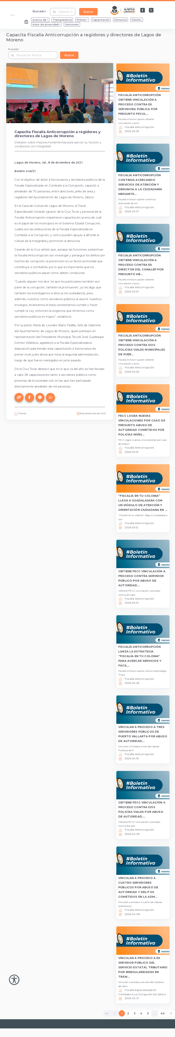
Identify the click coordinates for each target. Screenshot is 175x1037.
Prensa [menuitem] (81, 19)
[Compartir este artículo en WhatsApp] (50, 397)
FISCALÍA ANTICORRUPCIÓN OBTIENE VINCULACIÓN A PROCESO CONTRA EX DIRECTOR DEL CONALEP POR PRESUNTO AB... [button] (141, 265)
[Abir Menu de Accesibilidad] (14, 979)
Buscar (88, 11)
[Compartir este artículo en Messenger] (40, 397)
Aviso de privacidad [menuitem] (45, 24)
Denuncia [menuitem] (120, 19)
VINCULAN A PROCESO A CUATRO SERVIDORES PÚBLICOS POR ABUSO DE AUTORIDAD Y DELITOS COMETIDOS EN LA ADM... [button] (138, 887)
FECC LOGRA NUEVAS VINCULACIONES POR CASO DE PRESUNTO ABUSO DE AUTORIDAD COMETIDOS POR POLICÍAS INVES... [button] (141, 425)
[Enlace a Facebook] (143, 10)
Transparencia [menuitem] (62, 19)
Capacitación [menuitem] (101, 19)
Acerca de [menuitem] (39, 19)
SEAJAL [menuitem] (136, 19)
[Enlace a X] (151, 10)
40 (163, 1013)
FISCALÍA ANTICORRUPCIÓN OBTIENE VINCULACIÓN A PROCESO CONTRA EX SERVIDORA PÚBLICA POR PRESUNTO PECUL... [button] (139, 104)
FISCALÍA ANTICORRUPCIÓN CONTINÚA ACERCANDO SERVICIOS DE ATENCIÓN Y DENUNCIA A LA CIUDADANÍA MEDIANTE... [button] (140, 184)
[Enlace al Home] (26, 22)
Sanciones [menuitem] (72, 24)
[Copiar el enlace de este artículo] (18, 397)
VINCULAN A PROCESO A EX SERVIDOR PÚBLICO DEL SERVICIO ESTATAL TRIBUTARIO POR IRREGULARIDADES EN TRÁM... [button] (142, 967)
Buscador (39, 11)
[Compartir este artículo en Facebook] (29, 397)
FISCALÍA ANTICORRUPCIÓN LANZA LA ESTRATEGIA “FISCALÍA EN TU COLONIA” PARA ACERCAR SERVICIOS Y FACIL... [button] (139, 656)
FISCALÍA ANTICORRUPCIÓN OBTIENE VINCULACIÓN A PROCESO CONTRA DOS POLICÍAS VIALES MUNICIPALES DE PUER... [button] (141, 345)
